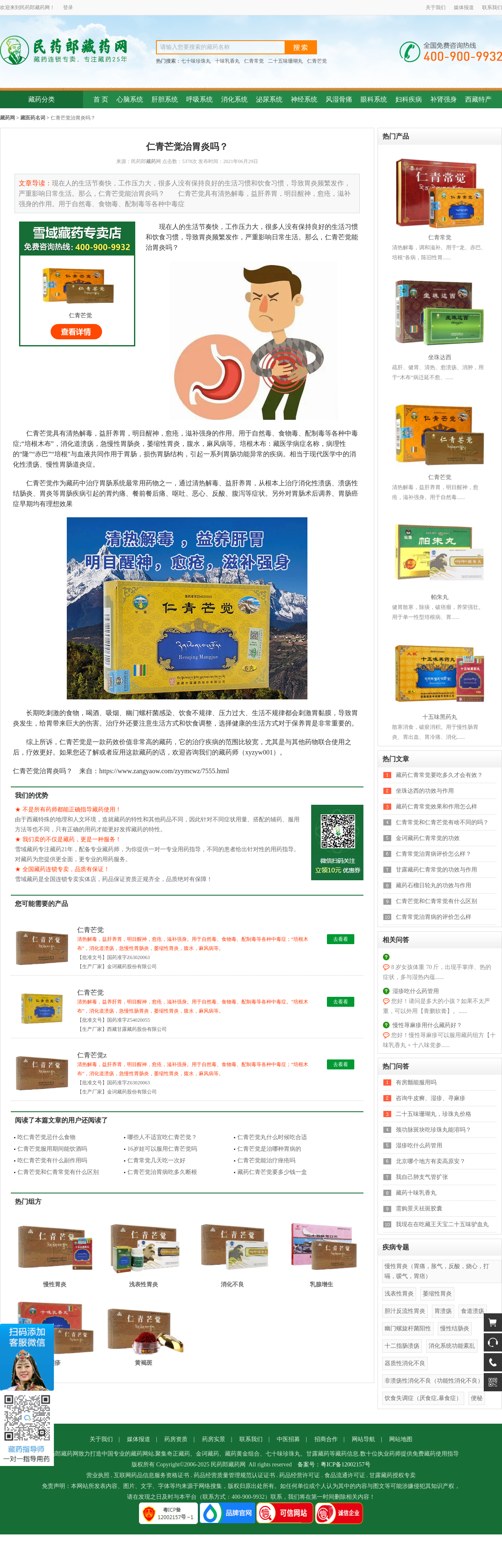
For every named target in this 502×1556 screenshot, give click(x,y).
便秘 (477, 1398)
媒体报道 (464, 7)
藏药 (40, 7)
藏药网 (7, 118)
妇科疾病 (408, 99)
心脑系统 (130, 99)
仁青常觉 (254, 61)
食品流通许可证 (344, 1475)
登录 (68, 7)
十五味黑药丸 (439, 717)
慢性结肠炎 (454, 1328)
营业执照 (98, 1475)
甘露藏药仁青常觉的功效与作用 (436, 870)
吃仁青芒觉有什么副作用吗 (52, 1160)
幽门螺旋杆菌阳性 (408, 1328)
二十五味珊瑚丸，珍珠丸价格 (433, 1114)
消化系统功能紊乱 (452, 1346)
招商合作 (326, 1439)
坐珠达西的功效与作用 (425, 791)
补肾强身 (443, 99)
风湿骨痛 (339, 99)
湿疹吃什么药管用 (415, 991)
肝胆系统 (164, 99)
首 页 (100, 99)
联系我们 (492, 7)
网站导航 (363, 1439)
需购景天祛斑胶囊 (419, 1208)
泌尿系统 (269, 99)
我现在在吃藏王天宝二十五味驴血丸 (442, 1224)
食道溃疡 (472, 1311)
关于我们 (436, 7)
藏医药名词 (32, 118)
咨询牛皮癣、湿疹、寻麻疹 (430, 1098)
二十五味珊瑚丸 (285, 61)
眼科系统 (374, 99)
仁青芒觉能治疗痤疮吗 (266, 1160)
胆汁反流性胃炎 (405, 1311)
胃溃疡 (443, 1311)
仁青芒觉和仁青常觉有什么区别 (58, 1172)
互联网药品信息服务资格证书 (151, 1475)
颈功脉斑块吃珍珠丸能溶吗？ (433, 1130)
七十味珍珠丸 (196, 61)
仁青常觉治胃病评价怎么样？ (433, 854)
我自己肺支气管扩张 (422, 1177)
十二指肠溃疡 (402, 1346)
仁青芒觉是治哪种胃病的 (269, 1149)
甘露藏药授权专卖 (392, 1475)
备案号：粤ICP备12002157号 (333, 1464)
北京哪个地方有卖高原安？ (430, 1161)
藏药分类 (41, 99)
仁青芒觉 (317, 61)
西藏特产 (478, 99)
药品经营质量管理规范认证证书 (234, 1475)
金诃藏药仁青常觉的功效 (428, 838)
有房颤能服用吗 (416, 1082)
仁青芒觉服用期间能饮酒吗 (52, 1149)
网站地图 (400, 1439)
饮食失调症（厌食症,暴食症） (423, 1398)
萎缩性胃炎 (437, 1294)
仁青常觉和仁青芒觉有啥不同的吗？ (442, 822)
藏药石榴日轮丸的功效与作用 (433, 885)
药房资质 (176, 1439)
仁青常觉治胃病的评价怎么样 (433, 917)
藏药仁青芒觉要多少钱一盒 (272, 1172)
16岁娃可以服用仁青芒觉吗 (162, 1149)
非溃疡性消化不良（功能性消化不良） (434, 1381)
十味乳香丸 (227, 61)
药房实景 (213, 1439)
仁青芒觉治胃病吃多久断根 (162, 1172)
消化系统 (234, 99)
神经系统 (304, 99)
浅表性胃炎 (399, 1294)
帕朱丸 (439, 597)
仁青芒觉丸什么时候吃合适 (272, 1137)
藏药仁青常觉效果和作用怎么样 (436, 807)
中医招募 (288, 1439)
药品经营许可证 (299, 1475)
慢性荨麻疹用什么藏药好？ (427, 1025)
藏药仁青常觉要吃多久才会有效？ (439, 775)
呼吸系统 (199, 99)
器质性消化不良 (405, 1363)
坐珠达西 (439, 357)
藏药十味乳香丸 (416, 1193)
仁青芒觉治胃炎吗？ (73, 118)
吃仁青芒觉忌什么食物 (46, 1137)
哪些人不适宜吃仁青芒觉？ (162, 1137)
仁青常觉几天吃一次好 (156, 1160)
